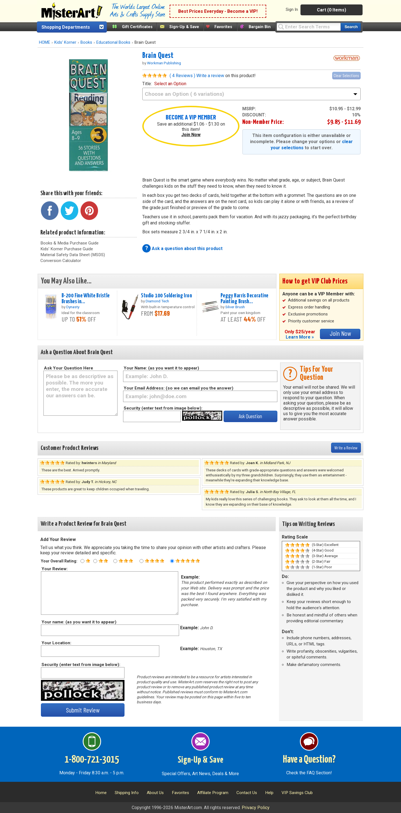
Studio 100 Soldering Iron (166, 295)
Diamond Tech (157, 301)
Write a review (210, 75)
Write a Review (346, 447)
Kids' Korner (65, 42)
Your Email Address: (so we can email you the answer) (178, 388)
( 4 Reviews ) (182, 75)
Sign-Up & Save (184, 27)
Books (86, 42)
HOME (44, 42)
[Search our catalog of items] (351, 27)
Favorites (223, 27)
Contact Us (246, 792)
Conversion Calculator (60, 260)
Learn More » (300, 337)
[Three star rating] (115, 561)
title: (164, 83)
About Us (155, 792)
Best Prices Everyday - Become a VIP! (218, 11)
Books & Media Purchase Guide (69, 243)
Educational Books (113, 42)
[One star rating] (82, 561)
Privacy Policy (256, 807)
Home (101, 792)
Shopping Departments (65, 27)
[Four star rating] (141, 561)
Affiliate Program (212, 792)
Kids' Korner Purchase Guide (66, 248)
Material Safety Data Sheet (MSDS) (72, 254)
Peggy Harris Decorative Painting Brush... (244, 298)
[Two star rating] (95, 561)
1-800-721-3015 (92, 760)
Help (269, 792)
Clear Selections (346, 75)
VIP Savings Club (297, 792)
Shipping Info (127, 792)
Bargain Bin (260, 27)
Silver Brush (235, 307)
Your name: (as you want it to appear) (78, 622)
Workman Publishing (164, 63)
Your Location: (56, 642)
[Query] (309, 27)
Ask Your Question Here (68, 368)
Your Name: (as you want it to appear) (161, 368)
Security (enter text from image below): (163, 408)
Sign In (292, 9)
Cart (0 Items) (331, 10)
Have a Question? (309, 760)
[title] (251, 94)
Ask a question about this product (187, 248)
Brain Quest (158, 56)
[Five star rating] (172, 561)
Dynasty (72, 307)
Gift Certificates (137, 27)
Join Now (190, 134)
